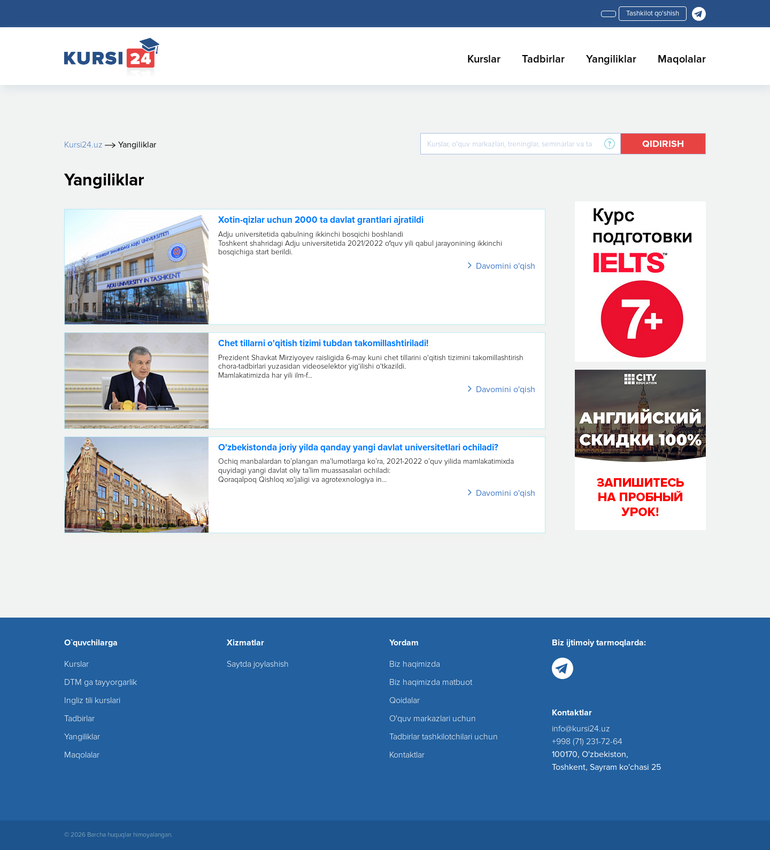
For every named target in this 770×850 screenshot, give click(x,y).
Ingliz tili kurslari (92, 700)
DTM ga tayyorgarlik (100, 682)
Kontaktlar (407, 755)
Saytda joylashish (258, 664)
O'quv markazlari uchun (432, 718)
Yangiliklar (611, 59)
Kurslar (483, 59)
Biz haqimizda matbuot (430, 682)
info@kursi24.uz (581, 728)
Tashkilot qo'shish (652, 13)
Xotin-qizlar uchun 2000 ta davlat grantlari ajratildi (321, 219)
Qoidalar (404, 700)
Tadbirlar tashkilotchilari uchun (443, 736)
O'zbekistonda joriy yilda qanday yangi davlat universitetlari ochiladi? (358, 447)
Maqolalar (682, 59)
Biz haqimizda (414, 664)
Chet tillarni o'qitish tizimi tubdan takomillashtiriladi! (323, 343)
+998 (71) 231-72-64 (587, 741)
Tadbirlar (543, 59)
